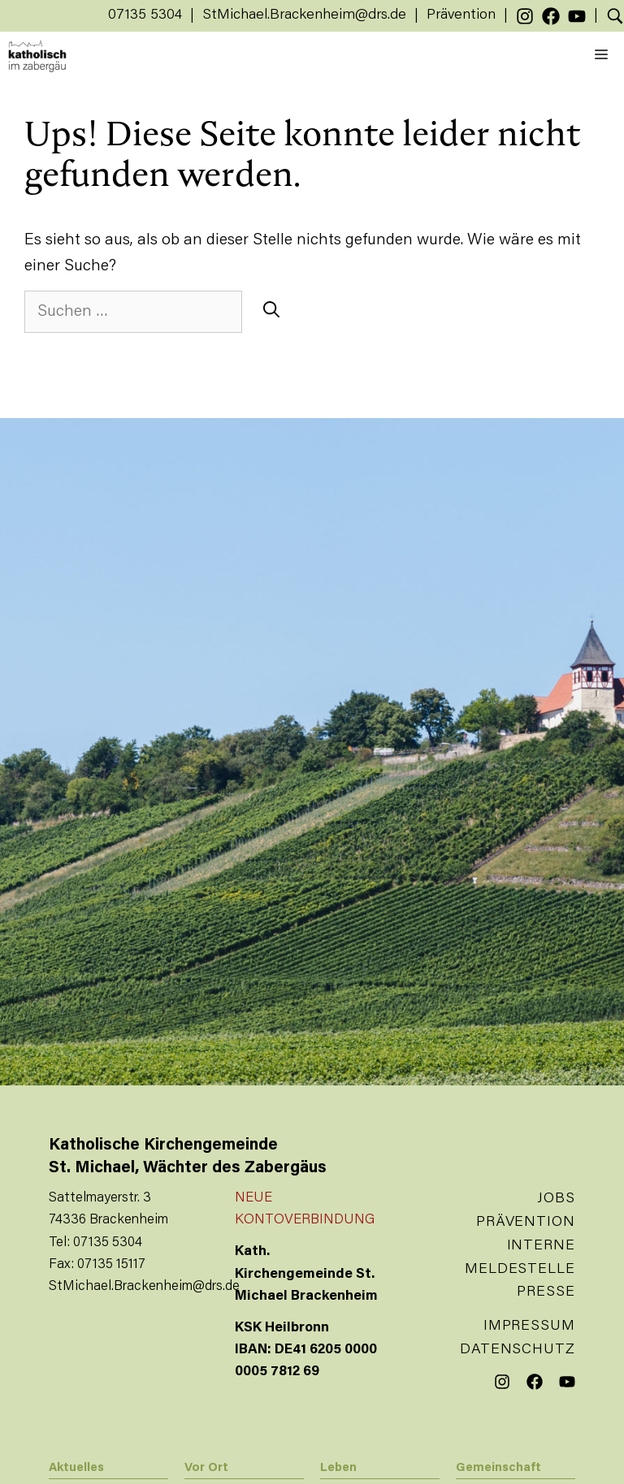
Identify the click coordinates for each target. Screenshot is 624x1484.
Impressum (529, 1326)
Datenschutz (517, 1350)
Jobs (556, 1199)
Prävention (461, 15)
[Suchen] (271, 312)
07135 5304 (145, 15)
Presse (545, 1292)
